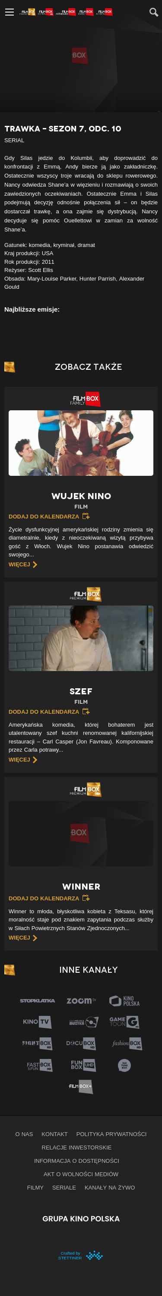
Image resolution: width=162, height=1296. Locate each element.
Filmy (35, 1187)
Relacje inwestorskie (77, 1147)
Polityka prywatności (111, 1133)
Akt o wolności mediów (81, 1174)
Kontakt (54, 1133)
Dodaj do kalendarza (44, 516)
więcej (19, 564)
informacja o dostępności (76, 1160)
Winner (81, 886)
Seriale (64, 1187)
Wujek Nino (81, 501)
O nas (24, 1133)
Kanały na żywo (110, 1187)
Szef (81, 696)
